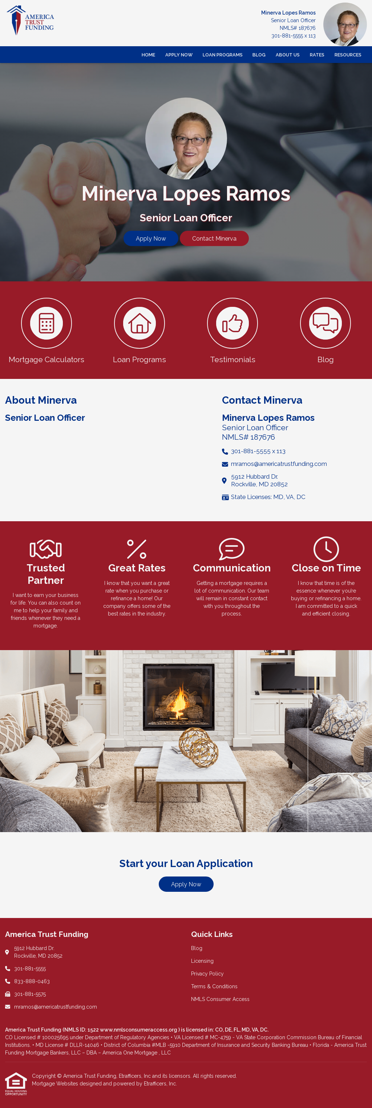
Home (148, 55)
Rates (317, 55)
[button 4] (325, 330)
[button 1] (46, 330)
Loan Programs (223, 55)
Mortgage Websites (56, 1084)
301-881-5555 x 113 (293, 36)
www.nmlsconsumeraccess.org (139, 1030)
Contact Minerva (214, 238)
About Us (288, 55)
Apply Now (179, 55)
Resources (348, 55)
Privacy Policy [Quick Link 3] (207, 974)
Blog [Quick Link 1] (196, 948)
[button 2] (139, 330)
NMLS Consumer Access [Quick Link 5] (220, 999)
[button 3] (232, 330)
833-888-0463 (32, 981)
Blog (259, 55)
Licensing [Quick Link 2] (202, 961)
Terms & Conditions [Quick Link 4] (214, 986)
